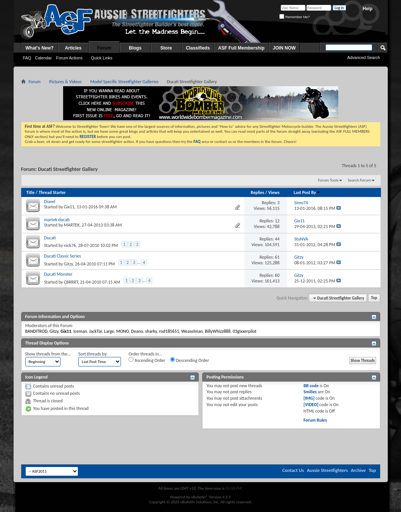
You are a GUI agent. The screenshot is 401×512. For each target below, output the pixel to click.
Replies (257, 192)
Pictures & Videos (65, 81)
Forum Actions (69, 58)
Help (367, 8)
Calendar (43, 58)
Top (374, 298)
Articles (73, 48)
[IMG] (308, 398)
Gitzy (68, 264)
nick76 (70, 245)
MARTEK (72, 225)
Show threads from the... (48, 354)
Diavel (50, 201)
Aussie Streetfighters (327, 470)
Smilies (310, 391)
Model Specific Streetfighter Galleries (124, 81)
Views (274, 192)
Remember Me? (294, 17)
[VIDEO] (310, 404)
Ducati (50, 237)
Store (166, 48)
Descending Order (189, 360)
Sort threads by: (92, 354)
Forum (104, 48)
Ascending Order (147, 360)
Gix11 (69, 206)
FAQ (27, 58)
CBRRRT (71, 282)
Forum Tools (328, 180)
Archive (358, 470)
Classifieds (198, 48)
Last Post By (307, 192)
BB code (311, 385)
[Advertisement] (107, 445)
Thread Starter (52, 192)
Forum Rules (315, 420)
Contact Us (293, 470)
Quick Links (101, 58)
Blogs (135, 48)
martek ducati (57, 219)
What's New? (40, 48)
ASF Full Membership (241, 48)
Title (30, 192)
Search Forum (359, 180)
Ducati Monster (58, 274)
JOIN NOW (284, 48)
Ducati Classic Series (62, 256)
